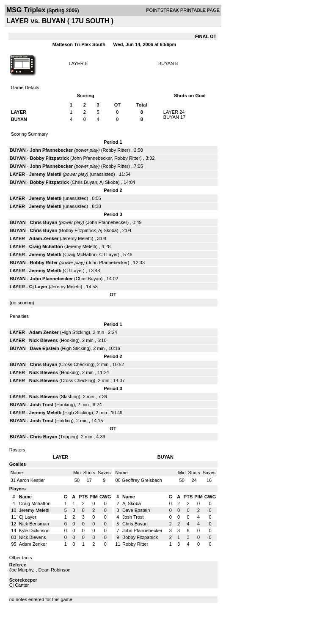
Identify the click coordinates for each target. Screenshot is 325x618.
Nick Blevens (43, 340)
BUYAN (166, 63)
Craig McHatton (80, 254)
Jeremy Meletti (45, 174)
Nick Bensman (34, 523)
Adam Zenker (44, 238)
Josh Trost (42, 404)
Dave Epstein (44, 348)
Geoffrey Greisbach (142, 480)
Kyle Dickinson (34, 530)
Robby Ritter (115, 150)
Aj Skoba (108, 182)
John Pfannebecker (51, 150)
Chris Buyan (84, 182)
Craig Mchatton (46, 246)
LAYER (76, 63)
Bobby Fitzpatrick (49, 158)
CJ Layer (108, 254)
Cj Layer (38, 286)
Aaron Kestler (31, 480)
